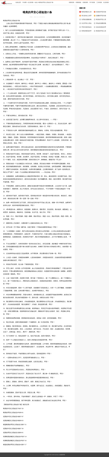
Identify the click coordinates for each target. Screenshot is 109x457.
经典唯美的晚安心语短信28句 (13, 440)
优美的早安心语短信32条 (11, 432)
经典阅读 (78, 2)
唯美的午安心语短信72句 (11, 408)
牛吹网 (24, 2)
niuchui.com (57, 454)
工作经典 (99, 2)
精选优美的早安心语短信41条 (13, 444)
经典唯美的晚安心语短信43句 (13, 436)
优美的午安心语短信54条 (11, 416)
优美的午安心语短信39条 (11, 428)
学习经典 (92, 2)
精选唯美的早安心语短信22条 (13, 424)
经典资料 (85, 2)
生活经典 (30, 2)
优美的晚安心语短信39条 (11, 420)
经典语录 (71, 2)
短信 (36, 2)
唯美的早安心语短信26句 (11, 412)
